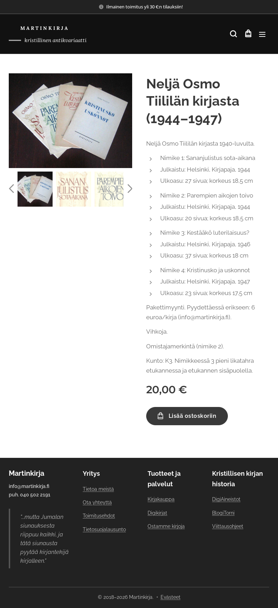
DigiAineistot (226, 499)
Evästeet (171, 597)
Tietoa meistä (98, 489)
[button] (233, 34)
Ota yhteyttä (97, 502)
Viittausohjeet (227, 526)
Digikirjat (157, 513)
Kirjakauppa (161, 499)
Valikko (262, 34)
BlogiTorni (223, 513)
